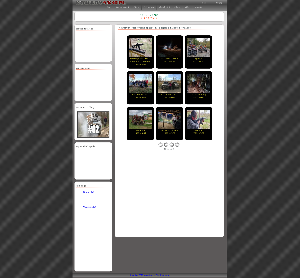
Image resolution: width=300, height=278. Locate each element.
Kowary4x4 (88, 192)
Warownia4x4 (89, 207)
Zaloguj (219, 3)
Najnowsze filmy (85, 107)
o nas (204, 3)
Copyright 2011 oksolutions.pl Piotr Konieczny (149, 275)
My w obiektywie (85, 146)
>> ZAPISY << (149, 18)
